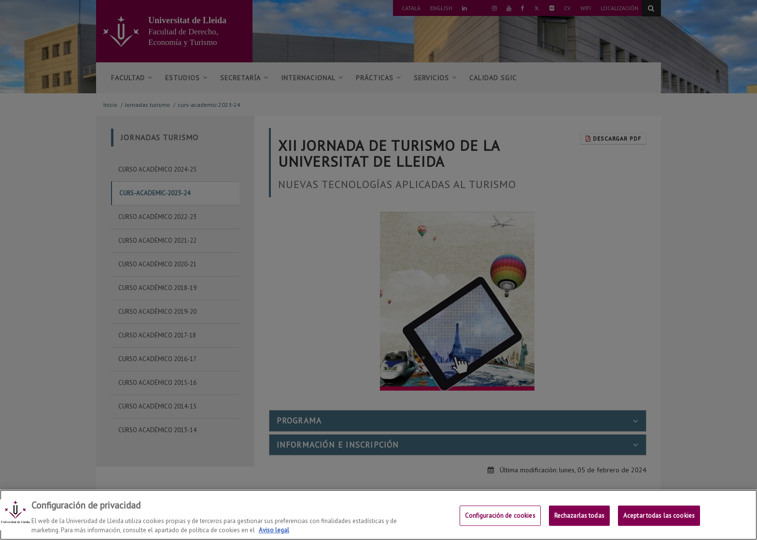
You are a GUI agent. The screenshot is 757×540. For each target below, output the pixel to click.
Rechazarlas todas (579, 515)
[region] (378, 515)
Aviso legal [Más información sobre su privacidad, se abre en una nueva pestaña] (274, 530)
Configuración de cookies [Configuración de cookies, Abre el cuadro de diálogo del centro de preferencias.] (500, 515)
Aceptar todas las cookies (659, 515)
